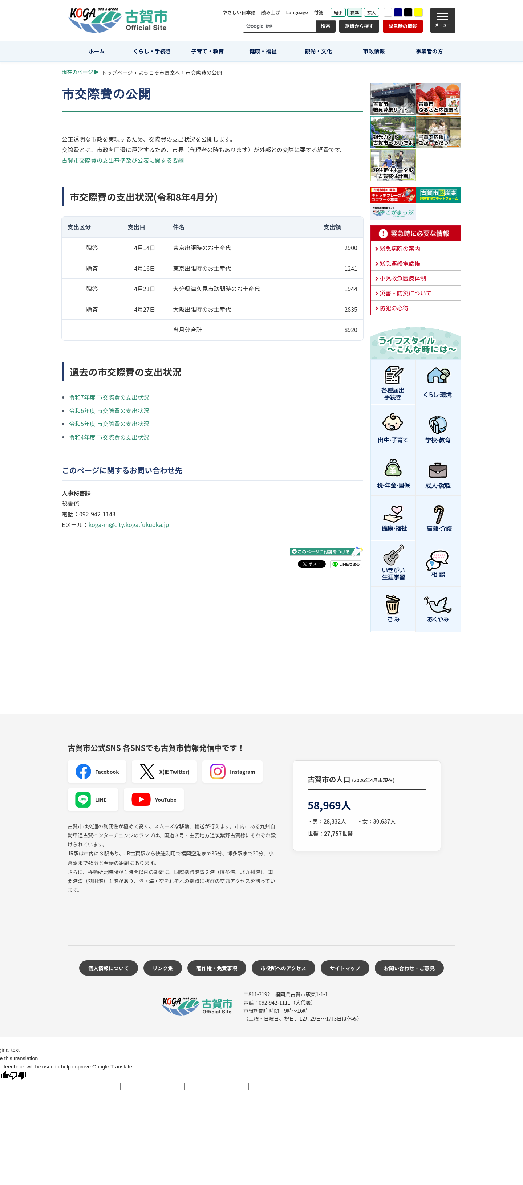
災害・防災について (406, 293)
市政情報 (374, 51)
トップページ (117, 72)
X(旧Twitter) (164, 771)
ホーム (97, 51)
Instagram (232, 771)
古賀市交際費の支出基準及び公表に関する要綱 (123, 160)
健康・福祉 (263, 51)
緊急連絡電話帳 (400, 263)
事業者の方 (429, 51)
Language (297, 12)
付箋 (318, 12)
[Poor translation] (18, 1076)
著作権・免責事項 (216, 968)
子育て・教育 (207, 51)
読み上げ (270, 12)
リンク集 (163, 968)
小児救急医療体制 (403, 278)
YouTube (154, 799)
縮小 (338, 12)
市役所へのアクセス (283, 968)
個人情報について (108, 968)
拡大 (371, 12)
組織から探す (359, 26)
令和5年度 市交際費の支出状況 (109, 423)
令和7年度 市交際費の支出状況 (109, 397)
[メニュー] (442, 20)
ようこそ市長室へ (159, 72)
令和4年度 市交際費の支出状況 (109, 437)
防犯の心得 (394, 307)
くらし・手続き (152, 51)
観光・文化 (318, 51)
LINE (91, 799)
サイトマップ (345, 968)
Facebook (97, 771)
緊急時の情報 (403, 26)
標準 (354, 12)
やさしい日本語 (238, 12)
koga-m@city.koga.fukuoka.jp (128, 524)
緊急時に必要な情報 (416, 233)
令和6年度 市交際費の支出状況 (109, 410)
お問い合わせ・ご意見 (409, 968)
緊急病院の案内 (400, 248)
